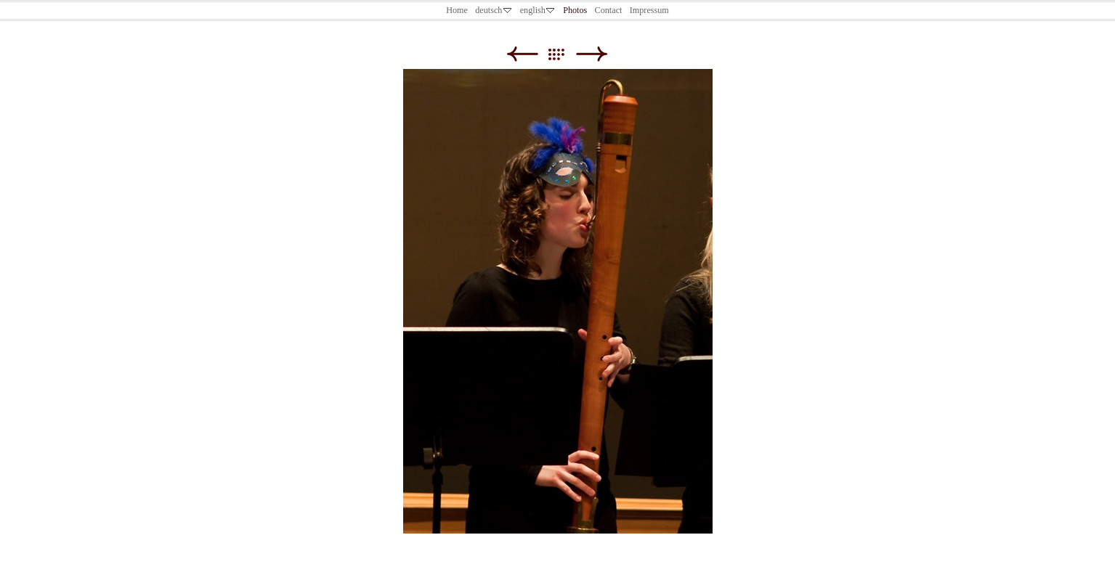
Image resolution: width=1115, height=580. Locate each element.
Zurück (522, 54)
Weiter (591, 54)
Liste (563, 54)
